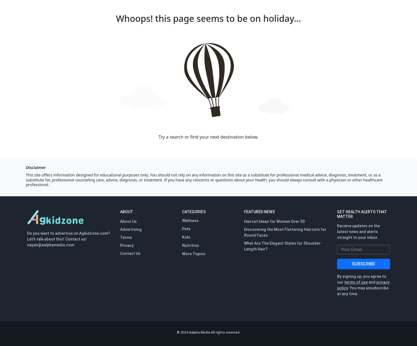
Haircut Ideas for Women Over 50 (274, 221)
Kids (186, 237)
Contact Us (130, 253)
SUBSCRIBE (363, 263)
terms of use (356, 282)
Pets (186, 229)
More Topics (193, 254)
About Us (128, 221)
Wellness (190, 220)
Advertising (131, 229)
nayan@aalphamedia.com (50, 245)
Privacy (127, 245)
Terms (126, 237)
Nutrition (190, 245)
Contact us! (76, 239)
